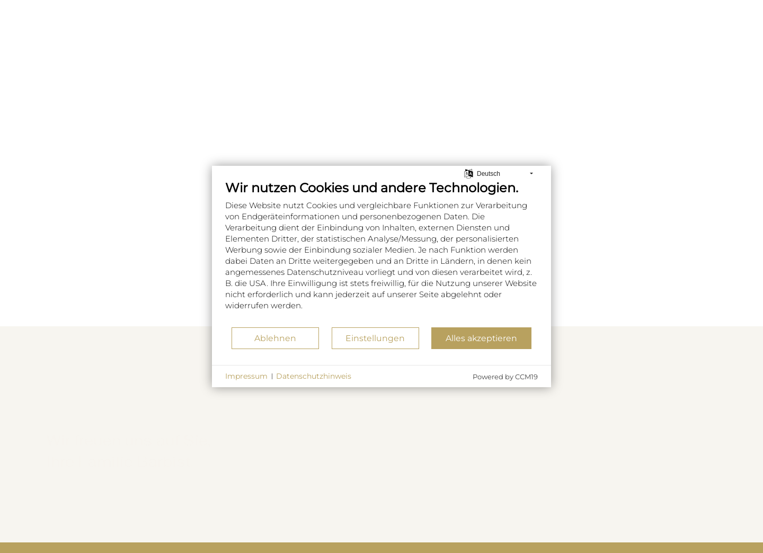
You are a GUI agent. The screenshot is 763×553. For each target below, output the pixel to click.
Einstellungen (375, 338)
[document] (381, 253)
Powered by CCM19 (505, 376)
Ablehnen (275, 338)
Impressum (246, 376)
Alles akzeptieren (481, 338)
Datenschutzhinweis (313, 376)
